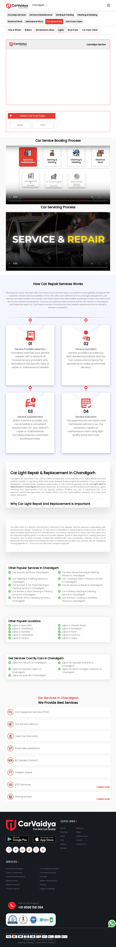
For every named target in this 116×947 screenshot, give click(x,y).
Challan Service (12, 888)
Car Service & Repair (14, 868)
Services (64, 832)
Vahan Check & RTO (48, 880)
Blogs (78, 832)
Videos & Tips (82, 836)
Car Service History (48, 872)
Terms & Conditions (45, 939)
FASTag (43, 884)
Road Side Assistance (15, 876)
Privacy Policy (29, 939)
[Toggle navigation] (108, 5)
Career (79, 840)
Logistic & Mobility (47, 888)
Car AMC (43, 876)
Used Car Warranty (14, 872)
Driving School (12, 880)
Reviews (63, 848)
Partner (63, 844)
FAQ (62, 840)
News (62, 836)
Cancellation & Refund (45, 942)
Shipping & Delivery (26, 942)
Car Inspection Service (49, 868)
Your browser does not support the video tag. (58, 175)
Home (62, 828)
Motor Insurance (13, 884)
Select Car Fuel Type (27, 116)
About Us (80, 828)
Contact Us (81, 844)
